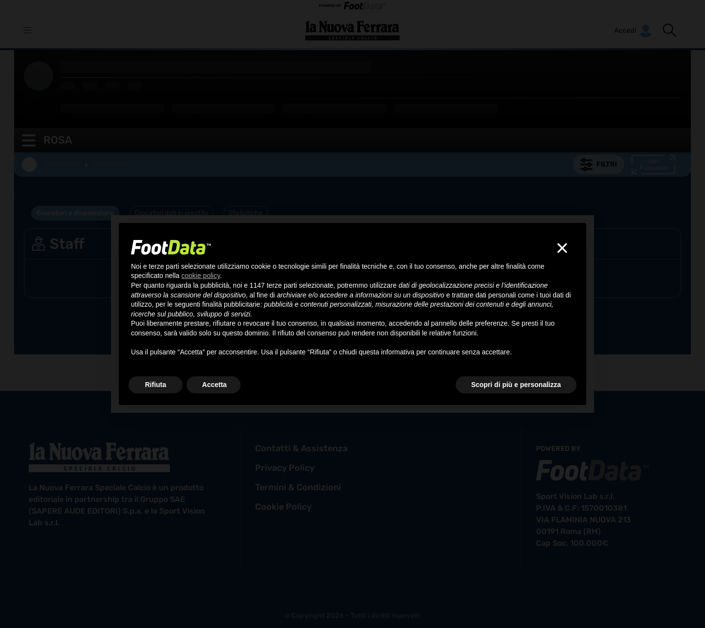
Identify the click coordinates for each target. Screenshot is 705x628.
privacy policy (285, 467)
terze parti (282, 285)
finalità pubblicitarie (231, 304)
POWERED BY (352, 6)
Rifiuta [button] (156, 384)
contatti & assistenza (301, 448)
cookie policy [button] (201, 275)
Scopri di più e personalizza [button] (516, 384)
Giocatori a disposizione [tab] (75, 213)
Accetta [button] (214, 384)
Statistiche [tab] (246, 213)
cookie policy (283, 506)
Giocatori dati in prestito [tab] (171, 213)
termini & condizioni (298, 487)
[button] (669, 30)
